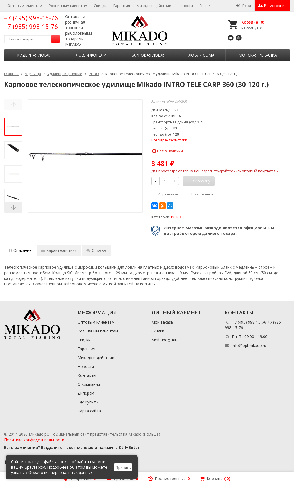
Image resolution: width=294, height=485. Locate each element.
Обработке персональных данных (60, 472)
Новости (185, 5)
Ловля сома (201, 55)
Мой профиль (164, 339)
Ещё (205, 5)
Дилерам (86, 393)
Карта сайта (89, 410)
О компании (89, 384)
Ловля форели (91, 55)
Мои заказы (162, 322)
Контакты (87, 375)
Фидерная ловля (34, 55)
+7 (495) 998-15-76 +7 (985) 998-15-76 (31, 22)
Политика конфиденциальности (34, 439)
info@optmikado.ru (249, 345)
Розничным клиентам (68, 5)
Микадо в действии (154, 5)
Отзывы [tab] (96, 250)
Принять (123, 467)
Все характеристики (169, 140)
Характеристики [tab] (59, 250)
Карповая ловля (148, 55)
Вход (243, 5)
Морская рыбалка (258, 55)
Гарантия (121, 5)
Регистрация (272, 5)
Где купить (88, 402)
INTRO (176, 217)
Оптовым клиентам (24, 5)
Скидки (100, 5)
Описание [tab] (20, 250)
